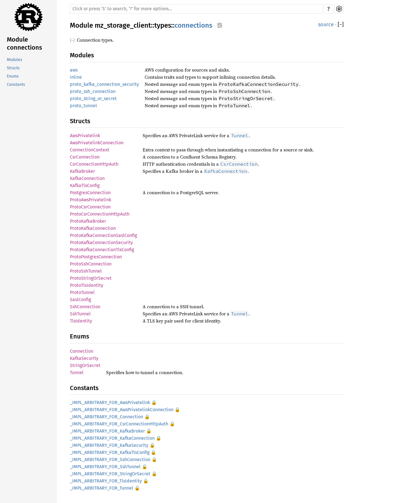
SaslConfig (80, 299)
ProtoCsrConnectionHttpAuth (99, 214)
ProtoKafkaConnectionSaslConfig (103, 235)
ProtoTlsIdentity (86, 285)
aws (74, 70)
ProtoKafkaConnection (93, 228)
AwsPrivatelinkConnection (96, 142)
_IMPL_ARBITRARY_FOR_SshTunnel (105, 466)
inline (76, 77)
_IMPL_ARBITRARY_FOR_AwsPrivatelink (110, 402)
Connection (81, 351)
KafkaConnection (87, 178)
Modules (14, 59)
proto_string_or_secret (93, 98)
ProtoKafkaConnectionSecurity (101, 242)
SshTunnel (80, 314)
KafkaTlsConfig (85, 185)
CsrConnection (85, 157)
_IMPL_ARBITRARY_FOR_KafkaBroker (107, 431)
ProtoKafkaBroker (88, 221)
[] (341, 25)
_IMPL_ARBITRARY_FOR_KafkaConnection (112, 438)
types (162, 25)
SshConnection (85, 306)
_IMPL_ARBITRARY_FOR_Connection (106, 416)
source (326, 24)
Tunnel (77, 372)
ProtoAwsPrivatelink (90, 199)
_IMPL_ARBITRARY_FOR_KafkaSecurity (109, 445)
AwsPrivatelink (85, 135)
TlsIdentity (81, 321)
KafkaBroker (82, 171)
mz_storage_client (123, 25)
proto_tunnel (83, 105)
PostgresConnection (90, 192)
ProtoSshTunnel (86, 271)
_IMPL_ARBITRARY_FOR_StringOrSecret (110, 473)
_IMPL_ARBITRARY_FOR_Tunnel (101, 488)
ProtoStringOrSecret (91, 278)
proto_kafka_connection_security (104, 84)
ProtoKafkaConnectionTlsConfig (102, 249)
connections (193, 25)
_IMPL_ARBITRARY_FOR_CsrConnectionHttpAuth (119, 424)
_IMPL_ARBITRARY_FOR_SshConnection (110, 459)
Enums (13, 76)
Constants (16, 84)
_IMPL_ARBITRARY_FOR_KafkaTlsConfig (109, 452)
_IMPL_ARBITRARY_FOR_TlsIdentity (106, 481)
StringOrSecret (85, 365)
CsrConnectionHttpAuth (94, 164)
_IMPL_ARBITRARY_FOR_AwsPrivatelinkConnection (121, 409)
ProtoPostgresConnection (96, 256)
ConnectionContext (89, 150)
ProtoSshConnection (91, 264)
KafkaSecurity (84, 358)
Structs (13, 68)
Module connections (24, 43)
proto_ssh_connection (93, 91)
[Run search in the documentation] (196, 9)
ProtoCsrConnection (90, 207)
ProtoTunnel (82, 292)
